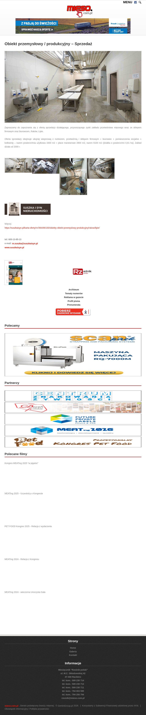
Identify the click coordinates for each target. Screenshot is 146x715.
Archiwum (74, 289)
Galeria (73, 651)
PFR (136, 706)
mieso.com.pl (11, 706)
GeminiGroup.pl (65, 706)
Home (73, 648)
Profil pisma (74, 301)
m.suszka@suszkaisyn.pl (25, 243)
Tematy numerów (74, 293)
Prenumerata (73, 305)
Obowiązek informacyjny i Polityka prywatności (27, 709)
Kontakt (73, 655)
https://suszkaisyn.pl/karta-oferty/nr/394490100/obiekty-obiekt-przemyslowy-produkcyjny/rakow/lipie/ (52, 227)
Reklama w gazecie (74, 297)
